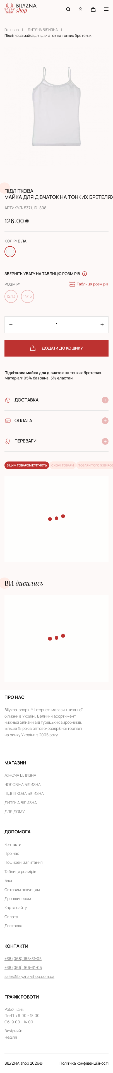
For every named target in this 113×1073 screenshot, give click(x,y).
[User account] (80, 9)
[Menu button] (106, 9)
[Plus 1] (11, 325)
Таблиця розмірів (89, 284)
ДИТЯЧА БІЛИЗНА (43, 29)
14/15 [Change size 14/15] (27, 296)
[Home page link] (20, 9)
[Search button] (68, 9)
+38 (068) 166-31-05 (23, 958)
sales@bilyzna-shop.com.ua (29, 976)
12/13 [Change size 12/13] (11, 296)
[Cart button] (93, 9)
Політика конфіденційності (84, 1063)
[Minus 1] (102, 325)
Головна (11, 29)
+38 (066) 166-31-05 (23, 967)
